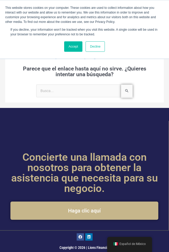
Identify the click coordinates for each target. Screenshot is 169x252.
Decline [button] (95, 46)
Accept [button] (73, 46)
